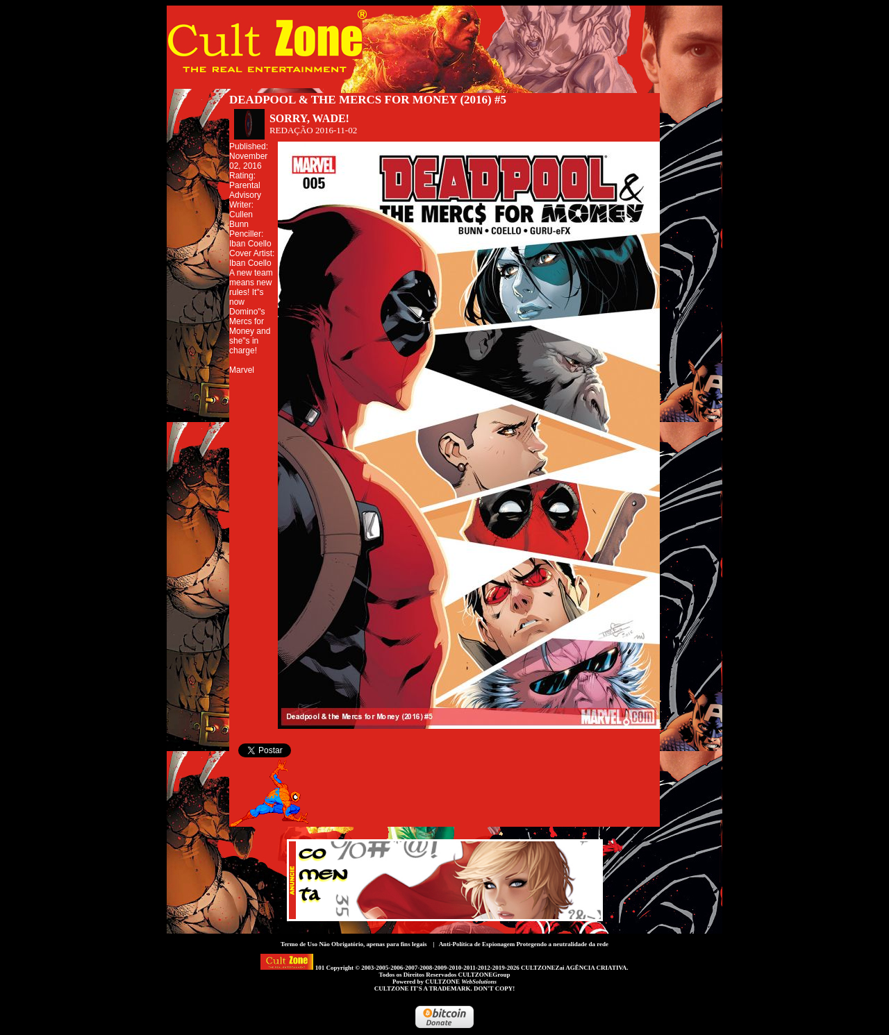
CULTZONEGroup (484, 974)
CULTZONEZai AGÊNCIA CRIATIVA (573, 967)
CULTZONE (461, 981)
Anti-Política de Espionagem (477, 944)
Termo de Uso (299, 944)
